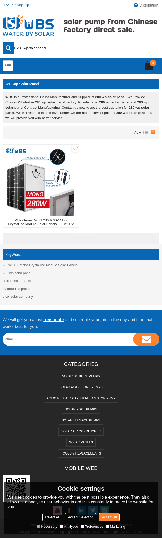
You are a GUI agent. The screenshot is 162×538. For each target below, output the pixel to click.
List (145, 133)
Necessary (47, 527)
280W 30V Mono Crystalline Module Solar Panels (40, 265)
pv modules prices (16, 289)
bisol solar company (18, 297)
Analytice (69, 527)
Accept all (109, 517)
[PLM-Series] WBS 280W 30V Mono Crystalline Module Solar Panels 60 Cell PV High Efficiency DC (41, 224)
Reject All (52, 517)
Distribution (145, 5)
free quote (53, 319)
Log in (8, 5)
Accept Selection (80, 517)
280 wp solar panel (17, 273)
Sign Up (23, 5)
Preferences (92, 527)
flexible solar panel (17, 281)
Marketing (115, 527)
